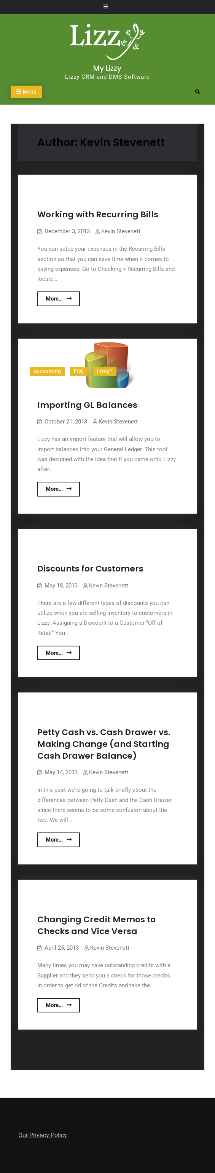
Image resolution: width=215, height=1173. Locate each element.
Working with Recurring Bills (97, 214)
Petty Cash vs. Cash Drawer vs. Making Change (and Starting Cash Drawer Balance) (103, 743)
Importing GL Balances (87, 405)
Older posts (34, 1065)
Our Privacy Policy (42, 1135)
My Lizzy (107, 68)
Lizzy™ (105, 371)
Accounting (47, 371)
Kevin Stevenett (120, 231)
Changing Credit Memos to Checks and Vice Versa (96, 925)
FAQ (79, 371)
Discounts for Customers (90, 569)
